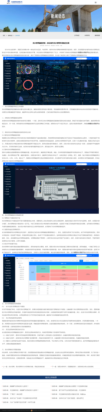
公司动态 (76, 35)
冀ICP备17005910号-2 (26, 410)
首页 (4, 35)
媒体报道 (97, 35)
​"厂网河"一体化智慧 (16, 394)
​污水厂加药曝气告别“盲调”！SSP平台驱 (22, 402)
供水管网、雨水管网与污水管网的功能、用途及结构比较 (27, 366)
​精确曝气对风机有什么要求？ (19, 386)
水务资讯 (87, 35)
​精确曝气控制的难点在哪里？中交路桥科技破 (73, 386)
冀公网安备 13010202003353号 (39, 410)
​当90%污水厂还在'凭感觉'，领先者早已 (71, 398)
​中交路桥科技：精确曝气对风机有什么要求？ (24, 390)
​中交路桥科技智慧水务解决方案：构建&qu (72, 394)
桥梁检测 (98, 410)
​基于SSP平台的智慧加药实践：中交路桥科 (72, 390)
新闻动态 (10, 35)
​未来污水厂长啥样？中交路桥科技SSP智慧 (23, 398)
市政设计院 (93, 410)
